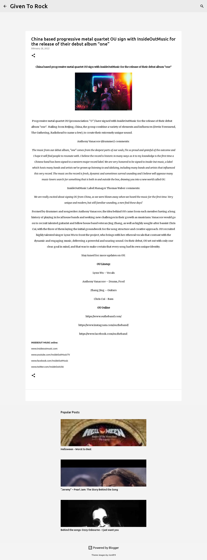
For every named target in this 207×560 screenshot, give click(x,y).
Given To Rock (29, 6)
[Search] (53, 6)
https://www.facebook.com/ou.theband (103, 333)
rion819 (112, 555)
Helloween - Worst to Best (76, 449)
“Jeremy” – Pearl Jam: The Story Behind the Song (89, 489)
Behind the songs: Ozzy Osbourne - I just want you (90, 530)
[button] (33, 55)
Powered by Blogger (103, 547)
